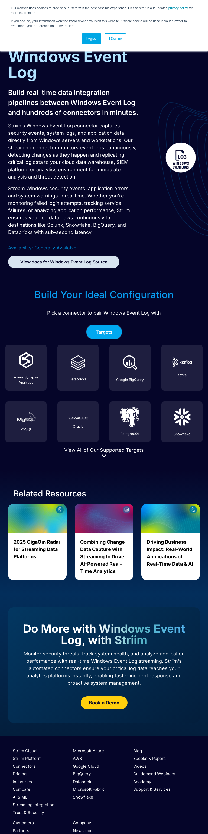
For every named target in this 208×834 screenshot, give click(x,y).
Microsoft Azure (88, 750)
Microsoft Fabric (89, 789)
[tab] (104, 332)
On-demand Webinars (154, 773)
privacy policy (178, 8)
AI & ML (20, 797)
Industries (22, 781)
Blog (137, 750)
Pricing (20, 773)
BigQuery (82, 773)
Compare (21, 789)
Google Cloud (86, 766)
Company (82, 822)
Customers (23, 822)
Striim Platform (27, 758)
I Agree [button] (91, 39)
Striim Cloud (25, 750)
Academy (142, 781)
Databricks (83, 781)
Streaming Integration (33, 804)
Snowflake (83, 797)
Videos (140, 766)
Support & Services (152, 789)
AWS (77, 758)
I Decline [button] (115, 39)
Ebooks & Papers (149, 758)
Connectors (24, 766)
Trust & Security (28, 812)
